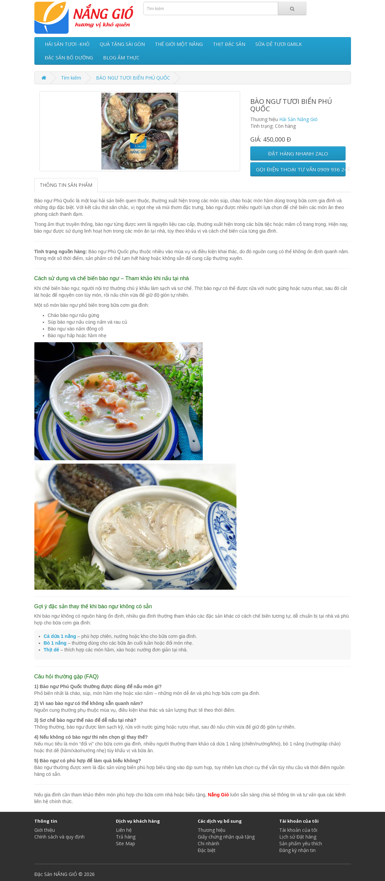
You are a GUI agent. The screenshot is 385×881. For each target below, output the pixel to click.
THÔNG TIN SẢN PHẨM (66, 185)
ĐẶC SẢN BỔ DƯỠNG (69, 57)
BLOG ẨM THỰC (121, 57)
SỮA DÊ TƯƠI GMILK (278, 44)
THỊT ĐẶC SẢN (229, 44)
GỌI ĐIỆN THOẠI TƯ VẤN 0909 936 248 (301, 169)
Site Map (125, 843)
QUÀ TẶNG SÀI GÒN (122, 44)
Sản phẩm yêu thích (300, 843)
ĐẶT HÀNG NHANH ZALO (298, 153)
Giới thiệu (44, 830)
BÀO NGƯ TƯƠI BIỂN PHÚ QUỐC (133, 78)
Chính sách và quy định (59, 836)
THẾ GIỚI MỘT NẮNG (179, 44)
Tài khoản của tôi (298, 830)
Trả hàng (125, 836)
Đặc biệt (207, 850)
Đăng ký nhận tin (297, 850)
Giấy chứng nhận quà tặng (226, 836)
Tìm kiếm (71, 78)
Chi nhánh (208, 843)
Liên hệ (124, 830)
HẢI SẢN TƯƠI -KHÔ (67, 44)
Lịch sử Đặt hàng (297, 836)
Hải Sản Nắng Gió (298, 119)
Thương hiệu (211, 830)
